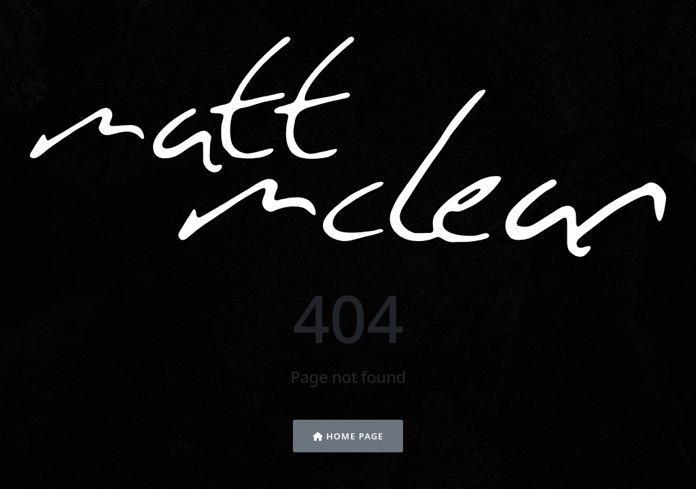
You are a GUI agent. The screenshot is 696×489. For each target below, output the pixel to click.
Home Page (348, 436)
